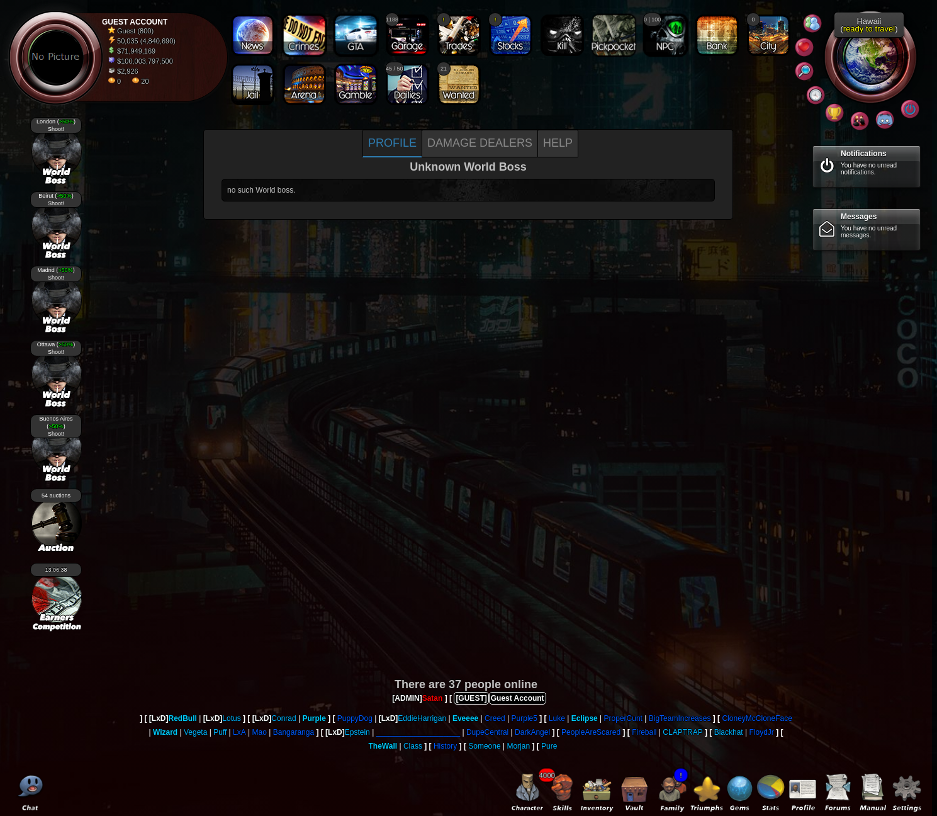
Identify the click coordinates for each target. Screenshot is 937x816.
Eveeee (465, 718)
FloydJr (761, 732)
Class (412, 746)
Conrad (283, 718)
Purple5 (524, 718)
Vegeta (195, 732)
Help (558, 143)
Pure (549, 746)
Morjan (518, 746)
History (445, 746)
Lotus (231, 718)
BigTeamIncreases (680, 718)
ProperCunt (623, 718)
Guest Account (517, 698)
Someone (484, 746)
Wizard (165, 732)
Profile (392, 143)
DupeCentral (487, 732)
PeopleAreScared (590, 732)
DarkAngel (532, 732)
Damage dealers (479, 143)
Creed (495, 718)
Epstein (357, 732)
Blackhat (728, 732)
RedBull (183, 718)
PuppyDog (355, 718)
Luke (557, 718)
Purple (314, 718)
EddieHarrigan (422, 718)
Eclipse (584, 718)
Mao (259, 732)
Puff (220, 732)
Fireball (644, 732)
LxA (239, 732)
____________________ (418, 732)
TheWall (383, 746)
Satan (432, 698)
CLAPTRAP (682, 732)
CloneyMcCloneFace (757, 718)
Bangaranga (293, 732)
